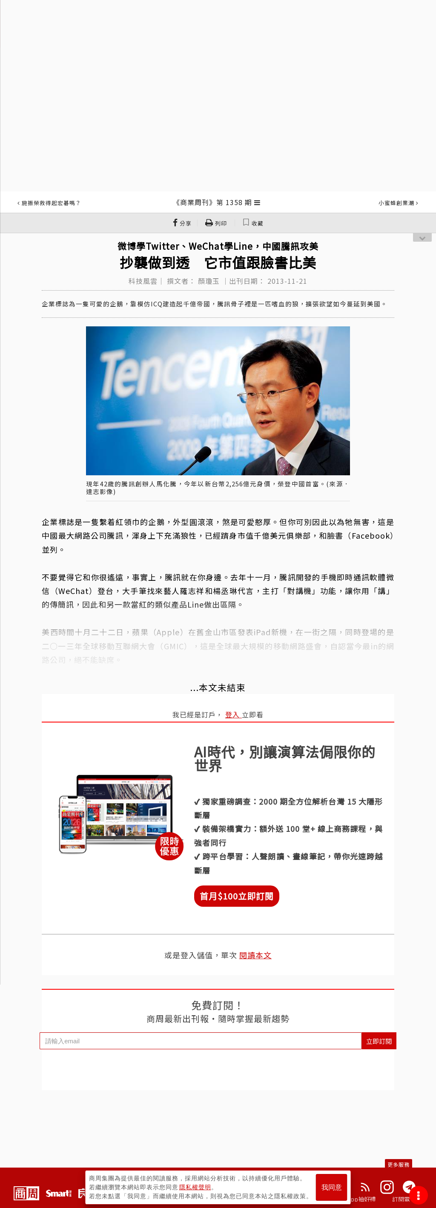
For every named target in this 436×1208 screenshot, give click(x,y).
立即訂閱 (379, 1041)
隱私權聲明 (195, 1187)
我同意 (331, 1187)
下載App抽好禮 (355, 1199)
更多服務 (398, 1164)
